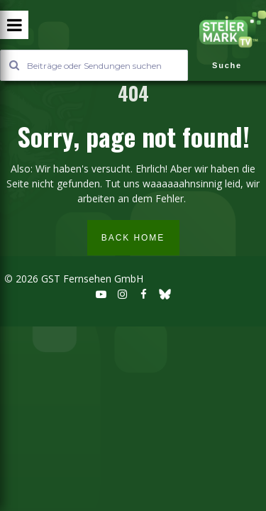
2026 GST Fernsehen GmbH (78, 278)
